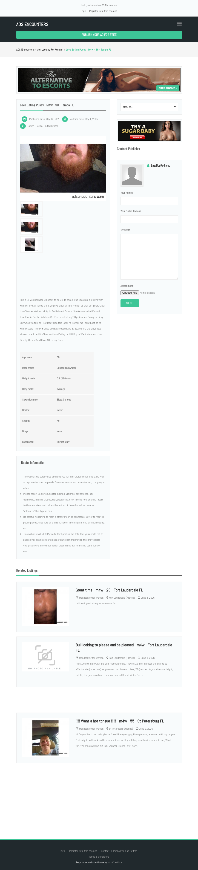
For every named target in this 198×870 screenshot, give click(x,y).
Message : (126, 229)
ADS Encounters (32, 24)
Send (129, 303)
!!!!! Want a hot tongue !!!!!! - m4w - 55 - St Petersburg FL (120, 721)
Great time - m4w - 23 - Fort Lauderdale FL (109, 590)
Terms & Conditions (99, 857)
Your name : (127, 193)
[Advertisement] (99, 796)
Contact (105, 851)
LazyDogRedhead (160, 166)
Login (83, 11)
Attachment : (127, 286)
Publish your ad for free (99, 35)
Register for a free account (103, 11)
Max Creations (114, 862)
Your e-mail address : (131, 211)
